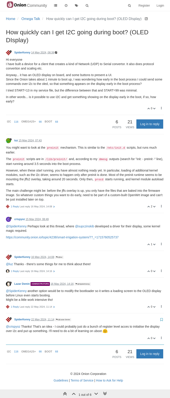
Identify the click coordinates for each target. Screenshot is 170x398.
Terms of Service (82, 380)
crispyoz (19, 219)
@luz (59, 257)
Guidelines (61, 380)
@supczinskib (84, 226)
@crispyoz (13, 326)
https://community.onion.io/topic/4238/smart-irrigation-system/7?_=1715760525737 (62, 237)
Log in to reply (149, 124)
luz (16, 140)
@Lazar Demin (63, 320)
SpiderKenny (22, 52)
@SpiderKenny (16, 226)
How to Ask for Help (109, 380)
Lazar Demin (22, 283)
